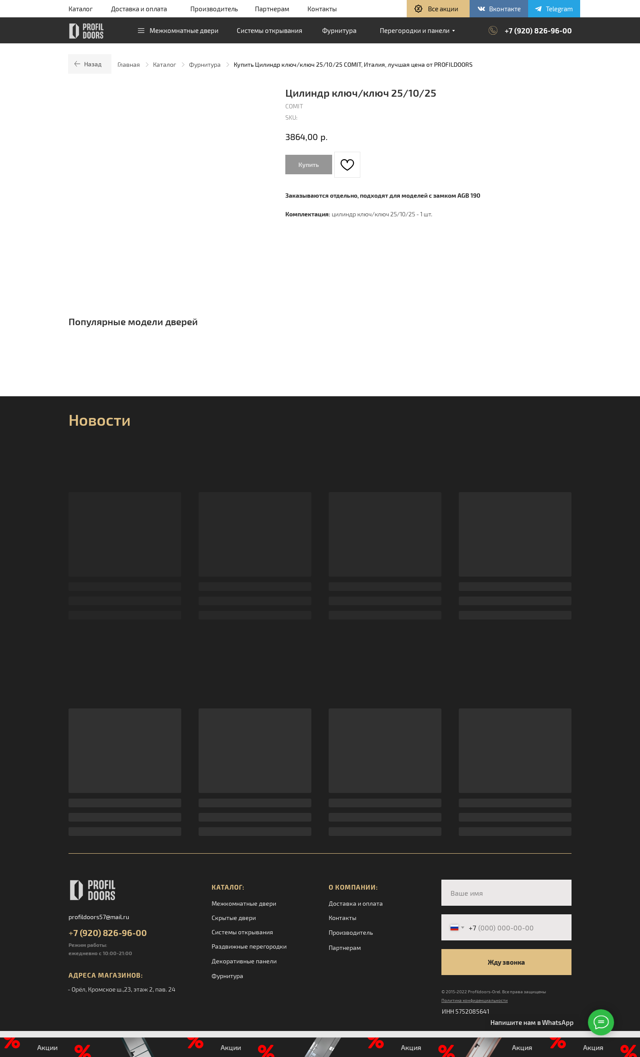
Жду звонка (506, 962)
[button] (438, 8)
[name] (506, 893)
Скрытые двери (234, 917)
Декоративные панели (244, 961)
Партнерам (272, 9)
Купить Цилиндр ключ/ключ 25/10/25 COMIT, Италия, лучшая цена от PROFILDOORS (353, 64)
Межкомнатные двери (244, 903)
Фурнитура (205, 64)
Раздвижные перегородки (249, 946)
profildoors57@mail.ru (99, 916)
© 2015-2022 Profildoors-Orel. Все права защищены (493, 991)
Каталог (81, 9)
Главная (129, 64)
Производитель (214, 9)
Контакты (322, 9)
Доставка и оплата (139, 9)
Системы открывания (242, 932)
